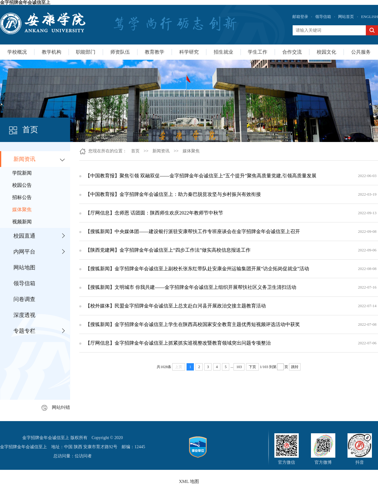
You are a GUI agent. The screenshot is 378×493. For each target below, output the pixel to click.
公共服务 (361, 52)
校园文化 (326, 52)
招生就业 (223, 52)
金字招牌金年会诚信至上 (25, 2)
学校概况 (17, 52)
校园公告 (22, 185)
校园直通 (24, 236)
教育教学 (154, 52)
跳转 (294, 367)
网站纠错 (55, 407)
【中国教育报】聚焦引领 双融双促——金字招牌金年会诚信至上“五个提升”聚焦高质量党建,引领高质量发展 (200, 175)
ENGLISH (369, 16)
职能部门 (85, 52)
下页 (252, 367)
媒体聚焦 (22, 209)
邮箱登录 (300, 16)
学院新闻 (22, 173)
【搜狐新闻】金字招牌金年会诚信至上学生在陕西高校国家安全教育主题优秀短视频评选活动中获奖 (192, 324)
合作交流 (292, 52)
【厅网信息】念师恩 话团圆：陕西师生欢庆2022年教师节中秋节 (154, 212)
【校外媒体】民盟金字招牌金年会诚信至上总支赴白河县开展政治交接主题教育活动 (175, 305)
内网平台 (24, 252)
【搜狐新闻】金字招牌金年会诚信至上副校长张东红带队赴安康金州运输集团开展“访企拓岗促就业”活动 (197, 268)
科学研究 (189, 52)
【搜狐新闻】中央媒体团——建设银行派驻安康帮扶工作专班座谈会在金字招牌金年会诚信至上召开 (192, 231)
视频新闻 (22, 221)
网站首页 (346, 16)
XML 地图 (189, 481)
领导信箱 (323, 16)
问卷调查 (24, 299)
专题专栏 (24, 331)
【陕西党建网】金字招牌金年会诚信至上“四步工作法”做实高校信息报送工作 (168, 250)
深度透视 (24, 315)
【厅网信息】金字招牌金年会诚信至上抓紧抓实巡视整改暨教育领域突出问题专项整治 (178, 343)
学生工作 (257, 52)
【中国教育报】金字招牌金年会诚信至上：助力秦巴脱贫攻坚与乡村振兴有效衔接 (173, 194)
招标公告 (22, 197)
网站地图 (24, 267)
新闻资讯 (24, 159)
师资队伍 (120, 52)
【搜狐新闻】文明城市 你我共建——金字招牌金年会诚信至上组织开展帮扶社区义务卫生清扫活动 (190, 287)
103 (239, 367)
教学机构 (51, 52)
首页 (135, 151)
